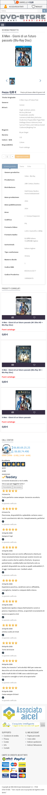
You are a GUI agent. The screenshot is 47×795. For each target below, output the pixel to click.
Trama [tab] (22, 166)
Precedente (7, 487)
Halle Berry (31, 117)
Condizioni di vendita (11, 736)
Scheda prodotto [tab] (10, 166)
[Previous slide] (7, 81)
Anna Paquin (28, 120)
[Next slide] (40, 81)
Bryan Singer (23, 132)
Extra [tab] (29, 166)
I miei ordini (31, 739)
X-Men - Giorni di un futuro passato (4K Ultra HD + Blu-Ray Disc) (22, 324)
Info (5, 745)
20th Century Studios (32, 183)
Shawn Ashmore (31, 122)
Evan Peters (26, 125)
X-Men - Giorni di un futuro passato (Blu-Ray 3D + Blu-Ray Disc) (22, 371)
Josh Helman (35, 125)
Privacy (6, 739)
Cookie (6, 742)
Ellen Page (36, 120)
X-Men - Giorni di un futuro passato (16, 417)
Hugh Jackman (24, 110)
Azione (21, 105)
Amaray (27, 256)
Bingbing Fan (31, 127)
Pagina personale (33, 736)
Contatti (6, 748)
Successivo (18, 487)
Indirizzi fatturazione (34, 745)
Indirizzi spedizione (34, 742)
